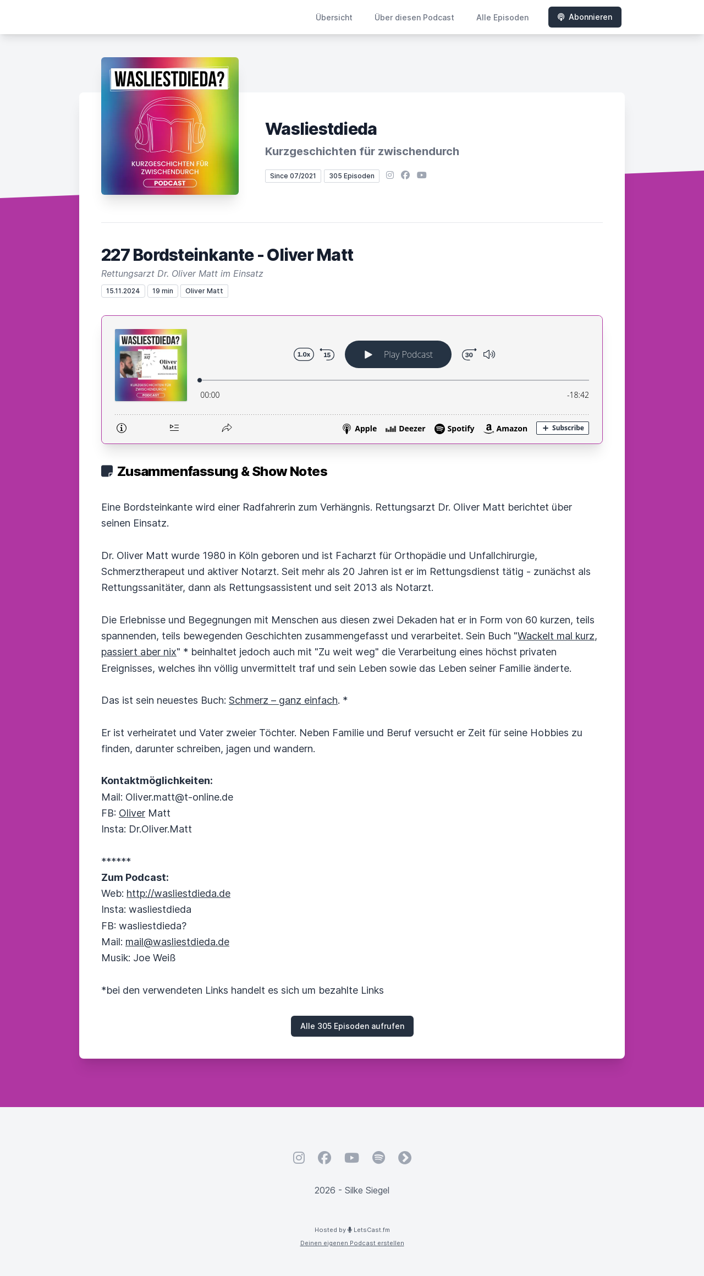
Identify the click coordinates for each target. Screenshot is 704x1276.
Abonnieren (585, 16)
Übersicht (334, 17)
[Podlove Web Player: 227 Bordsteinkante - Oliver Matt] (352, 379)
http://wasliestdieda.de (178, 893)
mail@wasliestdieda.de (177, 942)
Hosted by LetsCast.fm (352, 1230)
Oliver (132, 813)
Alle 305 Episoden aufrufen (352, 1026)
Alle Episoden (502, 17)
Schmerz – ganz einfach (283, 700)
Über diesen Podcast (414, 17)
